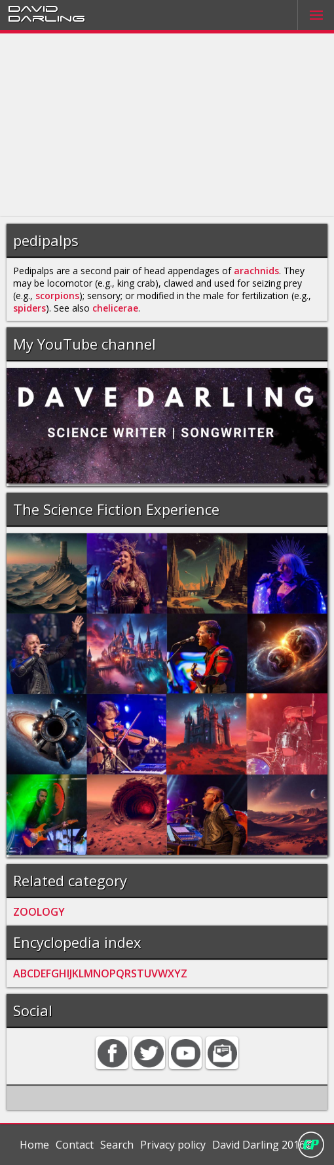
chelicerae (115, 308)
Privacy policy (173, 1144)
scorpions (57, 295)
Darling (46, 17)
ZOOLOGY (39, 912)
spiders (29, 308)
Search (117, 1144)
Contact (75, 1144)
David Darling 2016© (263, 1144)
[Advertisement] (167, 125)
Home (34, 1144)
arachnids (256, 270)
